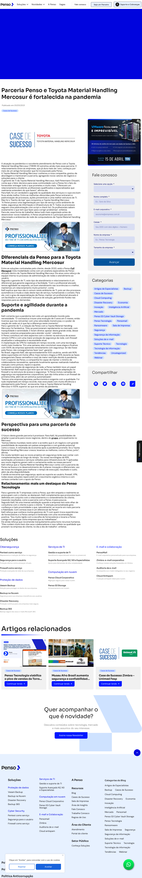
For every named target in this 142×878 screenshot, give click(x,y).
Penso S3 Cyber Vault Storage (109, 316)
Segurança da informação (107, 334)
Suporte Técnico (102, 343)
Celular (97, 222)
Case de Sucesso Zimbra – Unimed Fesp (116, 677)
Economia (123, 302)
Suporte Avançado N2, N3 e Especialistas (69, 560)
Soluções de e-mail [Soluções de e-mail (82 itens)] (114, 838)
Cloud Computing (103, 298)
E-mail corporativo (102, 209)
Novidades (37, 4)
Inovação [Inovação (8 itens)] (109, 803)
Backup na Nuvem (9, 593)
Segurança (99, 330)
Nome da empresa (102, 235)
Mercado (98, 311)
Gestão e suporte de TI (59, 552)
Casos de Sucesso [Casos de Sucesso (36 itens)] (124, 790)
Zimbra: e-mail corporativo (110, 560)
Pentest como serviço (11, 552)
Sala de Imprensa (121, 325)
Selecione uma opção (103, 184)
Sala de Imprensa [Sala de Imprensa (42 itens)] (113, 829)
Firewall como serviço (11, 568)
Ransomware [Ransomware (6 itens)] (111, 825)
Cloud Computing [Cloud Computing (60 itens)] (113, 794)
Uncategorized (118, 353)
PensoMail (102, 552)
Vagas (62, 4)
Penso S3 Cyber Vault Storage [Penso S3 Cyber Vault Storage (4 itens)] (119, 816)
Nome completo (101, 197)
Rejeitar (22, 866)
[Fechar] (62, 855)
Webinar (98, 357)
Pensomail (122, 320)
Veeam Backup (7, 585)
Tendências (100, 353)
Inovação (98, 307)
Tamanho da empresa (103, 247)
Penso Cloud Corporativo (61, 577)
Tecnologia (121, 343)
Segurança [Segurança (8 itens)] (130, 829)
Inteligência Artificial (119, 307)
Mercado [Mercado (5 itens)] (109, 812)
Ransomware (100, 325)
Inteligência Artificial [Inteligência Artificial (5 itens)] (115, 807)
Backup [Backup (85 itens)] (108, 790)
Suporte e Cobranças (130, 4)
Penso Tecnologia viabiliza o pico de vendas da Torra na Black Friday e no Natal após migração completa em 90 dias (23, 677)
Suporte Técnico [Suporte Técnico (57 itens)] (113, 843)
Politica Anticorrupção (17, 876)
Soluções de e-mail (103, 339)
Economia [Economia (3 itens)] (130, 799)
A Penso (52, 4)
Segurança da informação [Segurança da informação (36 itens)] (117, 834)
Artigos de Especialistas (106, 288)
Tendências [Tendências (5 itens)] (110, 852)
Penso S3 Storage (57, 585)
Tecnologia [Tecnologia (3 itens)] (129, 843)
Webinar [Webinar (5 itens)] (123, 852)
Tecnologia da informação (107, 348)
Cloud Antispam (105, 576)
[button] (96, 384)
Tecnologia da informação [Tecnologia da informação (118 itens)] (117, 847)
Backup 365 (6, 609)
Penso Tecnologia (102, 320)
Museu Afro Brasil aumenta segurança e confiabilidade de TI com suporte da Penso (71, 677)
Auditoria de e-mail (106, 568)
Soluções (21, 4)
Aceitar (48, 866)
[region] (35, 863)
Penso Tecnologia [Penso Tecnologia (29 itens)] (113, 821)
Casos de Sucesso (103, 293)
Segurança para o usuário (13, 560)
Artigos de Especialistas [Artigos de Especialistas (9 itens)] (117, 785)
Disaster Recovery (103, 302)
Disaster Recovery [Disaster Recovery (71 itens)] (114, 799)
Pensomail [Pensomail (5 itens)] (121, 812)
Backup (127, 288)
